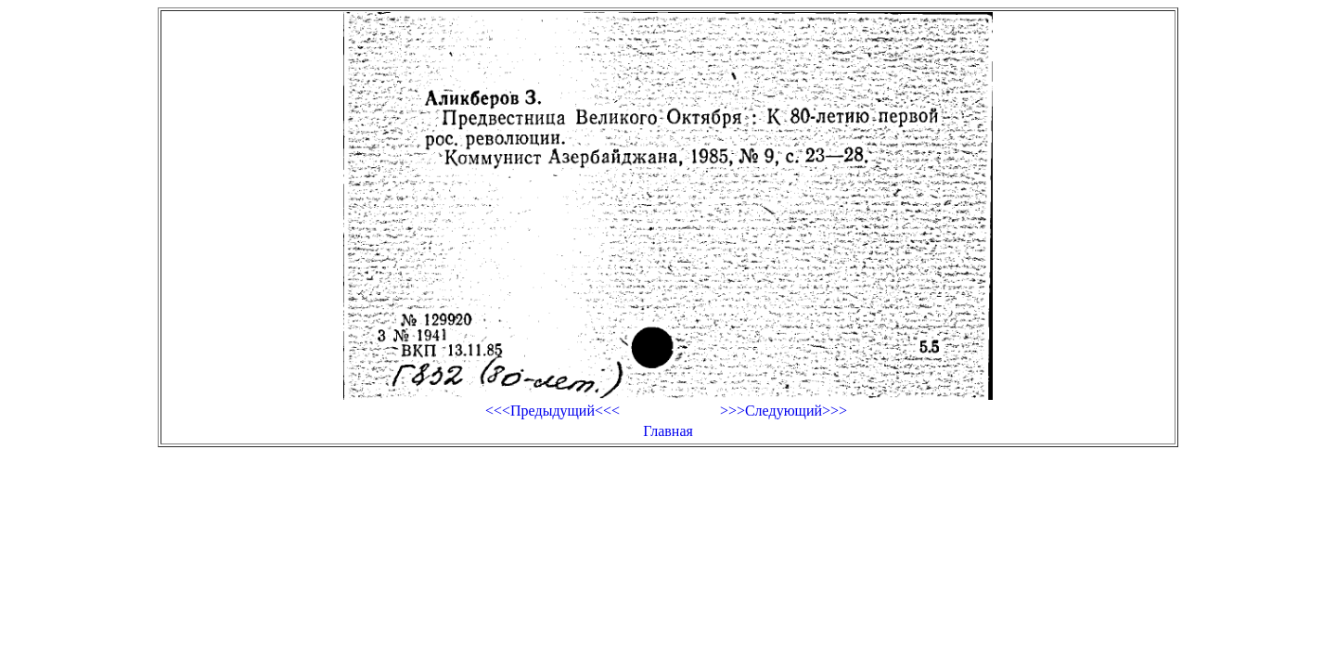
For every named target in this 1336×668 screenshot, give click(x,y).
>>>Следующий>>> (783, 410)
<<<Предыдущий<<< (552, 410)
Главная (668, 431)
